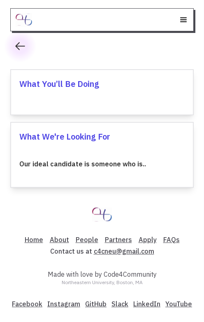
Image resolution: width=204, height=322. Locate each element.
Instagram (63, 304)
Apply (148, 240)
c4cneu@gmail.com (124, 251)
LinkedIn (146, 304)
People (87, 240)
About (59, 240)
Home (34, 240)
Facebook (27, 304)
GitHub (96, 304)
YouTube (178, 304)
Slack (119, 304)
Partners (118, 240)
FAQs (171, 240)
